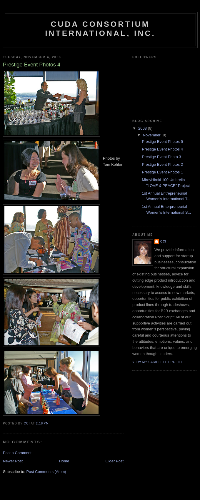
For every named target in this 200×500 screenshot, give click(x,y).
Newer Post (13, 461)
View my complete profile (157, 362)
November (152, 135)
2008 (143, 128)
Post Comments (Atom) (46, 471)
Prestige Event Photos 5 (162, 141)
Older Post (115, 461)
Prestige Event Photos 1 (162, 172)
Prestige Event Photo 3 (161, 157)
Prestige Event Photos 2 (162, 164)
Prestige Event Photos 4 (162, 149)
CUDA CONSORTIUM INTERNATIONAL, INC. (100, 29)
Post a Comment (17, 453)
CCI (163, 241)
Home (64, 461)
